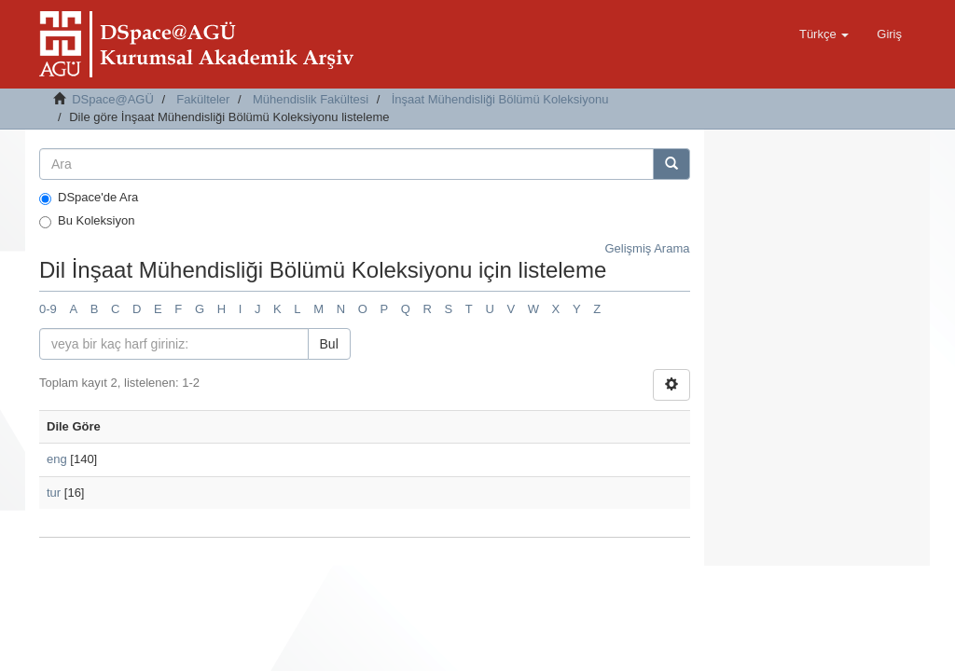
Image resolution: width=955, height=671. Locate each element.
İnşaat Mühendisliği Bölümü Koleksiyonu (500, 99)
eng (57, 459)
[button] (824, 34)
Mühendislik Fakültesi (310, 99)
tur (54, 493)
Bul (329, 343)
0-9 (48, 309)
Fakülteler (202, 99)
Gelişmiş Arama (646, 248)
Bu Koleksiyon (86, 220)
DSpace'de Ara (88, 197)
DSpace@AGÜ (113, 99)
